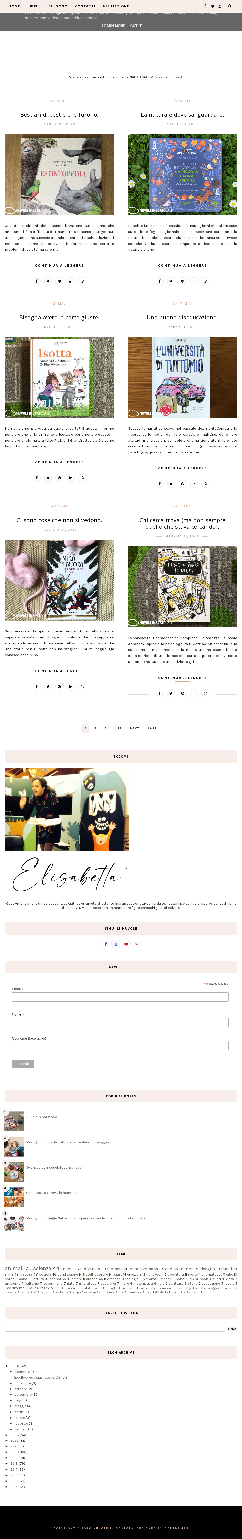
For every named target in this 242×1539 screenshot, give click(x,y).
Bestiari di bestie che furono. (59, 114)
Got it (136, 26)
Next (135, 728)
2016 (14, 1475)
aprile (19, 1412)
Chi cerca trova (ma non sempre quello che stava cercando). (183, 523)
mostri (165, 1279)
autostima (94, 1279)
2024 (14, 1366)
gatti (71, 1283)
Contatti (85, 6)
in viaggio (211, 1288)
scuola (45, 1274)
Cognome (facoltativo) (29, 1038)
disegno (207, 1268)
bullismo (32, 1283)
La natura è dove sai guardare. (182, 114)
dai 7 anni (182, 303)
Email (18, 989)
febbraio (21, 1423)
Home (14, 6)
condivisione (68, 1274)
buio (121, 1292)
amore (76, 1279)
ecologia (131, 1279)
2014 (14, 1487)
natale (136, 1268)
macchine (178, 1292)
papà (153, 1268)
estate (180, 1288)
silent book (198, 1279)
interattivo (87, 1283)
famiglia (111, 1288)
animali (182, 101)
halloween (154, 1274)
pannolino (57, 1279)
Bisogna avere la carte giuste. (59, 317)
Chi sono (58, 6)
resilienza (61, 1292)
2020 (15, 1452)
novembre (23, 1383)
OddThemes (176, 1528)
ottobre (21, 1389)
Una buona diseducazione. (182, 317)
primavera (128, 1288)
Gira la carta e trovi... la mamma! (51, 1193)
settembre (23, 1394)
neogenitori (28, 1292)
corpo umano (16, 1279)
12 (120, 728)
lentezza (228, 1288)
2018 (14, 1463)
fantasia (115, 1268)
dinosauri (94, 1288)
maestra (11, 1292)
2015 (14, 1481)
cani (169, 1268)
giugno (20, 1400)
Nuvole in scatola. (114, 1528)
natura (26, 1274)
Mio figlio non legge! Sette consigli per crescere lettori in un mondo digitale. (86, 1218)
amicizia (59, 506)
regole (45, 1288)
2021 (14, 1446)
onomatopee (211, 1274)
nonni (180, 1279)
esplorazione (163, 1288)
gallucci (194, 1288)
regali (226, 1268)
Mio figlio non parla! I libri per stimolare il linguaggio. (67, 1142)
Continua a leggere (59, 265)
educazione (211, 1283)
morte (193, 1274)
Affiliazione (116, 6)
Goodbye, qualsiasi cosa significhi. (41, 1377)
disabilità (161, 1292)
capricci (144, 1288)
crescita (114, 1279)
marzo (20, 1418)
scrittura (176, 1283)
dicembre (22, 1372)
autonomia (106, 1292)
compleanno (63, 1288)
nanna (187, 1268)
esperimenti (53, 1283)
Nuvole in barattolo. (42, 1117)
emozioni (134, 1274)
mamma (149, 1279)
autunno (194, 1292)
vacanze (90, 1292)
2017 (14, 1469)
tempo (76, 1292)
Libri (34, 6)
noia (160, 1283)
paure (117, 1274)
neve (32, 1288)
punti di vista (223, 1279)
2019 (14, 1458)
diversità (92, 1268)
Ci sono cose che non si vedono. (59, 520)
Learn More (113, 26)
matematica (143, 1283)
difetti (80, 1288)
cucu (148, 1292)
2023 (15, 1435)
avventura (175, 1274)
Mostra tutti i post (166, 77)
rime (9, 1274)
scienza (42, 1268)
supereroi (108, 1283)
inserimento (15, 1288)
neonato (46, 1292)
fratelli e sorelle (95, 1274)
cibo (229, 1274)
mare (124, 1283)
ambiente (59, 101)
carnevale (134, 1292)
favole (229, 1283)
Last (152, 728)
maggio (20, 1406)
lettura (38, 1279)
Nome (18, 1014)
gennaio (21, 1429)
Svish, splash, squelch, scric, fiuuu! (54, 1167)
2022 (14, 1441)
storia (192, 1283)
